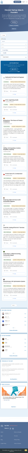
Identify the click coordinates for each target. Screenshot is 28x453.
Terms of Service (17, 443)
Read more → (14, 406)
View (14, 94)
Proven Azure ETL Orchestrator (13, 173)
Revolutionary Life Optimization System (14, 281)
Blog (2, 439)
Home (2, 432)
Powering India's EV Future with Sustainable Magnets (12, 200)
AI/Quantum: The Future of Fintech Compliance (12, 121)
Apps (2, 435)
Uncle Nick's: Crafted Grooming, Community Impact (12, 254)
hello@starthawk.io (13, 425)
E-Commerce (6, 81)
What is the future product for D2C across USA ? (11, 374)
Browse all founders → (14, 330)
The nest (16, 435)
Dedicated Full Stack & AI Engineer (14, 77)
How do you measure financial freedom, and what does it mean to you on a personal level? (13, 369)
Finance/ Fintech (7, 126)
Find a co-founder (17, 432)
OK (25, 450)
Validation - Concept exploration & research (18, 104)
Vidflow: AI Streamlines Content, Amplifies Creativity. (12, 148)
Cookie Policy (3, 443)
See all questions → (14, 379)
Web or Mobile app (7, 154)
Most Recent (5, 57)
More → (14, 305)
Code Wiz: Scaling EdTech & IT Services (13, 227)
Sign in (19, 71)
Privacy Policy (17, 439)
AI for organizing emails (11, 100)
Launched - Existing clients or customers (19, 126)
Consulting (6, 104)
